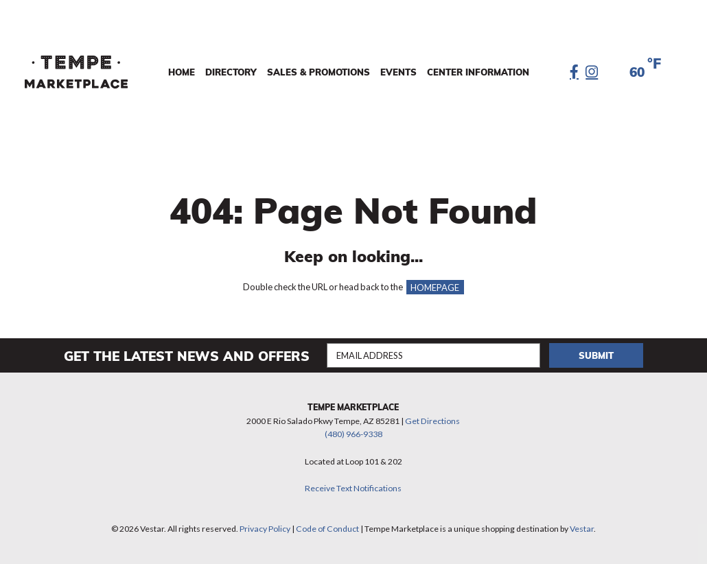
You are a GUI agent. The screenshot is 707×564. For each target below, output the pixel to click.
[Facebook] (574, 72)
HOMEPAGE (434, 286)
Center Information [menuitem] (478, 72)
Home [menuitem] (181, 72)
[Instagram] (592, 72)
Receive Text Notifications (353, 488)
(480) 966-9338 (353, 434)
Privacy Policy (265, 529)
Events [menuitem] (398, 72)
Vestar (582, 529)
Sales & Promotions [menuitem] (318, 72)
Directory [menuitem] (231, 72)
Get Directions (432, 421)
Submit (596, 355)
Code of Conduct (327, 529)
